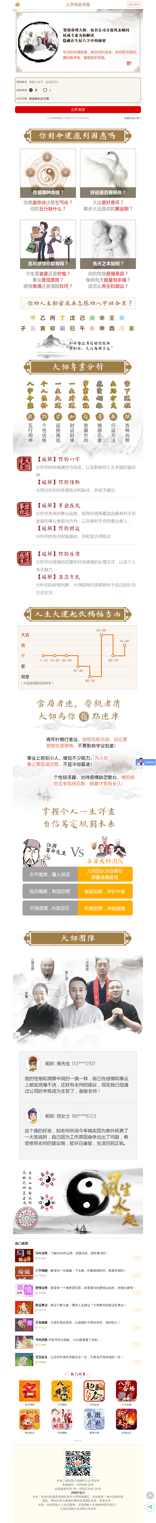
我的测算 (134, 4)
